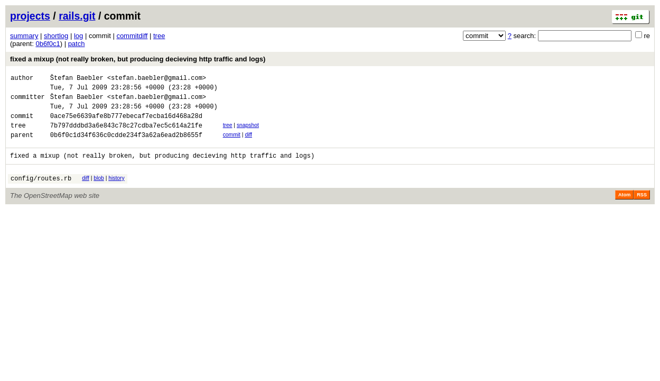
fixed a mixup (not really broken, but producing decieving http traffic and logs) (137, 59)
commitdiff (131, 36)
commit (231, 144)
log (78, 36)
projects (30, 16)
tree (159, 36)
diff (248, 144)
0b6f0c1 (47, 44)
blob (99, 191)
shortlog (56, 36)
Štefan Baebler (77, 79)
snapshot (248, 133)
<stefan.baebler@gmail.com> (156, 79)
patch (76, 44)
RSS (642, 209)
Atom (624, 209)
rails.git (77, 16)
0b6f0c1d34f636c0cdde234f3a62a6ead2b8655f (126, 145)
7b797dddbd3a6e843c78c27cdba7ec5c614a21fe (126, 134)
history (116, 191)
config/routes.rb (41, 192)
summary (24, 36)
